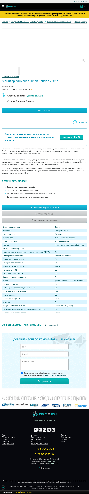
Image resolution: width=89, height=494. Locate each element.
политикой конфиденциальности (55, 375)
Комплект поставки (44, 213)
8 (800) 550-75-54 (80, 2)
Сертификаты (36, 439)
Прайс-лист (6, 441)
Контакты (64, 439)
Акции (4, 435)
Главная (5, 22)
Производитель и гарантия (44, 220)
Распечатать (82, 122)
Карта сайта (35, 441)
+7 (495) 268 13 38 (44, 448)
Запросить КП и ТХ (71, 137)
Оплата (63, 435)
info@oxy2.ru (52, 461)
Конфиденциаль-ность (39, 444)
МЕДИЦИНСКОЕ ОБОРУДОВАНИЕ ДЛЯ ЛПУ (27, 22)
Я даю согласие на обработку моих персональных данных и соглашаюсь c (46, 374)
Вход (18, 492)
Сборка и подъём (8, 437)
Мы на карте (45, 468)
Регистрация (26, 492)
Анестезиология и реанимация (59, 22)
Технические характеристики (44, 207)
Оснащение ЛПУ (8, 444)
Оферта (63, 441)
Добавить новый (51, 325)
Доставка (34, 435)
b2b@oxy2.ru (53, 463)
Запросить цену (44, 110)
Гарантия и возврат (38, 437)
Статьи (4, 439)
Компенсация (66, 437)
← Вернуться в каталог (10, 77)
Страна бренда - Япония (20, 101)
